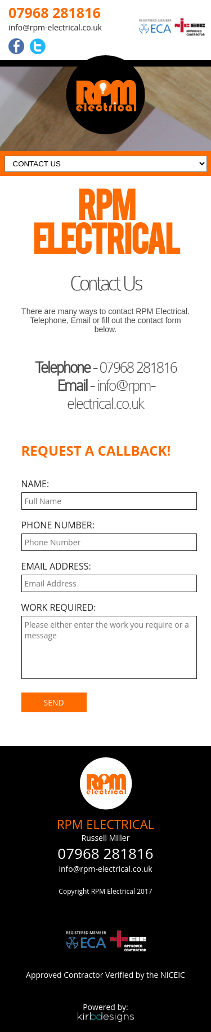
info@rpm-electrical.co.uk (55, 27)
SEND (54, 702)
